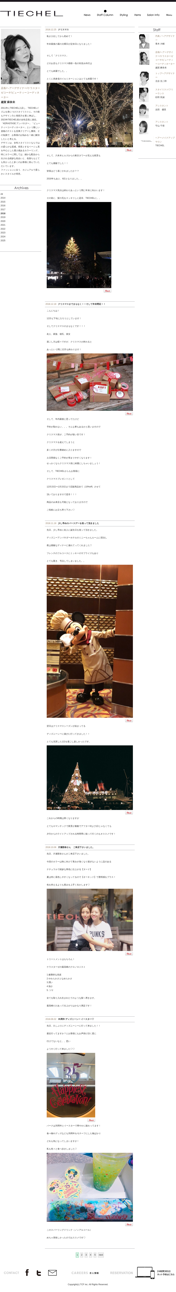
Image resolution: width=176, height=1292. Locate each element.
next (101, 1255)
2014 (3, 198)
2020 (3, 221)
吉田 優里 (160, 109)
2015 (3, 202)
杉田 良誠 (160, 97)
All (2, 194)
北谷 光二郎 (161, 81)
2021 (3, 225)
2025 (3, 240)
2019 (3, 217)
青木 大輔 (160, 44)
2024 (3, 236)
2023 (3, 232)
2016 (3, 205)
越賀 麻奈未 (161, 67)
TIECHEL (160, 145)
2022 (3, 229)
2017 (3, 209)
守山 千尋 (160, 125)
